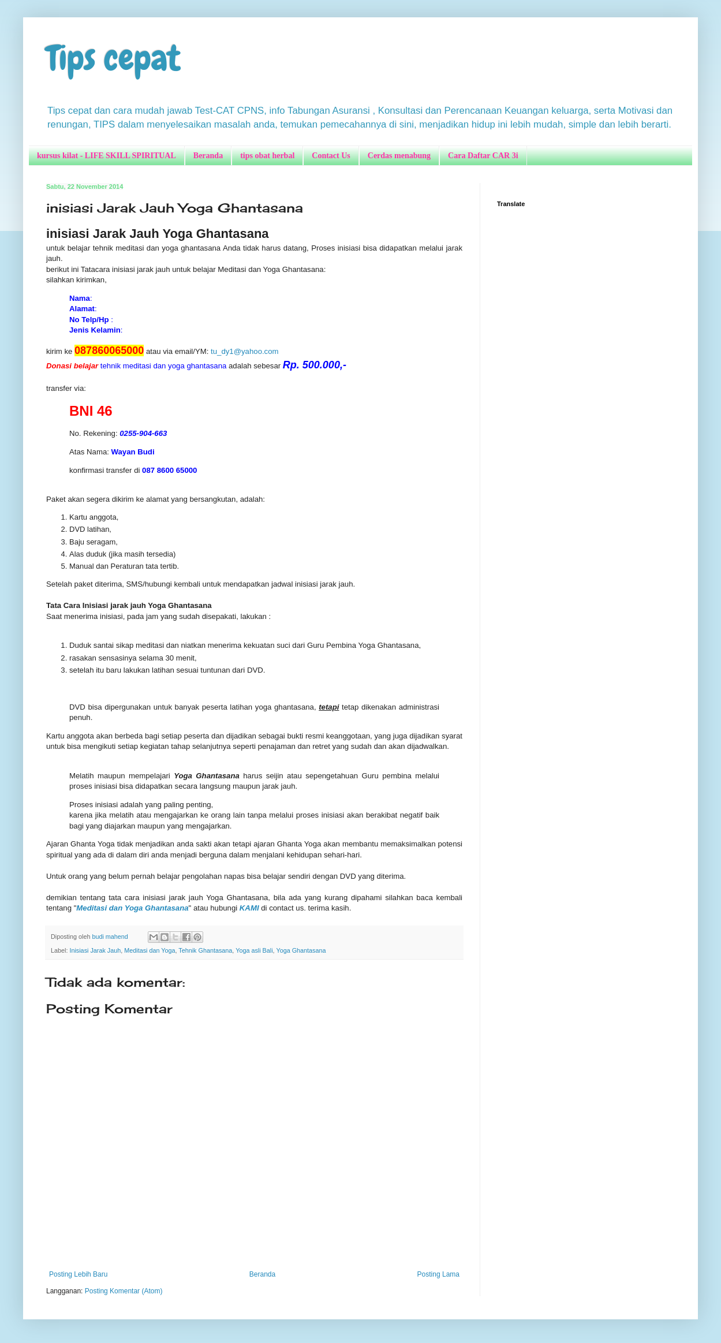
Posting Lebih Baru (78, 1274)
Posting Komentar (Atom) (124, 1291)
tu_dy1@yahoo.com (245, 351)
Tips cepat (113, 58)
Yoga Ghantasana (301, 950)
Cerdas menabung (399, 155)
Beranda (208, 155)
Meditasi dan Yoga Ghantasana (132, 908)
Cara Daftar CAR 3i (483, 155)
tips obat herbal (267, 155)
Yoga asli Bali (254, 950)
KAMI (249, 908)
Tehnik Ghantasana (205, 950)
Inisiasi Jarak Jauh (95, 950)
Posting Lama (438, 1274)
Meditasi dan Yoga (149, 950)
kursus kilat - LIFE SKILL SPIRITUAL (106, 155)
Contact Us (331, 155)
